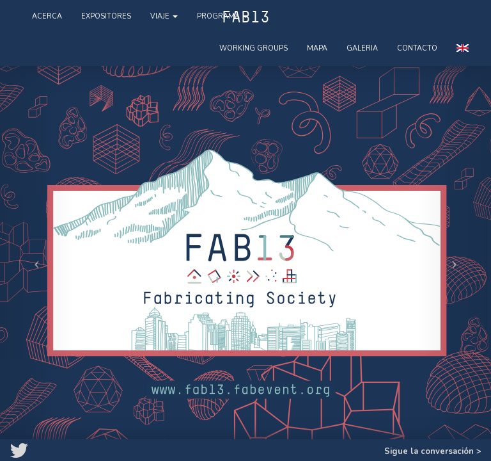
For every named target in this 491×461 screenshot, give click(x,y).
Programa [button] (222, 16)
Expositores (106, 16)
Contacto (417, 48)
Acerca (47, 16)
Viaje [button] (164, 16)
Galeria (362, 48)
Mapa (317, 48)
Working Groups (253, 48)
